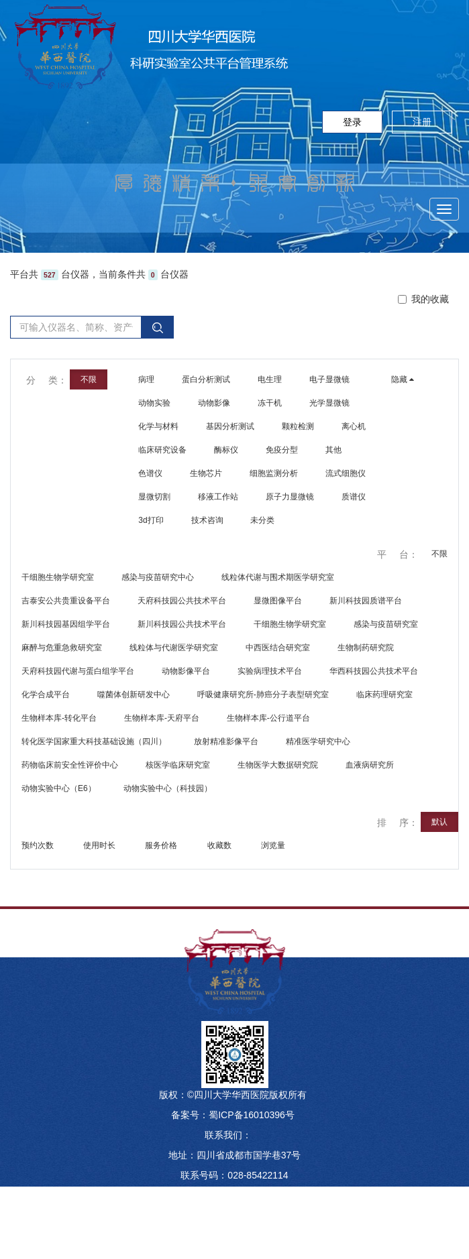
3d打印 (150, 520)
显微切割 (154, 496)
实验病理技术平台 (270, 671)
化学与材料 (158, 426)
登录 (352, 122)
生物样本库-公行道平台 (268, 718)
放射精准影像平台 (226, 741)
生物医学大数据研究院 (278, 765)
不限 (439, 553)
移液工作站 (218, 496)
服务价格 (162, 845)
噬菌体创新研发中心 (133, 694)
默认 (439, 822)
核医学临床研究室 (178, 765)
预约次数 (38, 845)
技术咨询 (207, 520)
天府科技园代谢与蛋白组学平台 (77, 671)
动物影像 (214, 403)
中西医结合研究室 (278, 647)
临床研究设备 (162, 450)
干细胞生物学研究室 (57, 577)
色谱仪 (150, 473)
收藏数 (220, 845)
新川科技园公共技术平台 (182, 624)
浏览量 (274, 845)
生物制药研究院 (365, 647)
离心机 (354, 426)
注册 (422, 122)
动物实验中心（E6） (58, 788)
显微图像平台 (278, 600)
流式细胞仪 (345, 473)
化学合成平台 (45, 694)
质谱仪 (354, 496)
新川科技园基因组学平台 (65, 624)
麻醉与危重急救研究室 (61, 647)
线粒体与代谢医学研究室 (173, 647)
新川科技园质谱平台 (365, 600)
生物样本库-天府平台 (161, 718)
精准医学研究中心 (318, 741)
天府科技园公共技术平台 (182, 600)
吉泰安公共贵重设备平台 (65, 600)
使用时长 (100, 845)
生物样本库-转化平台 (59, 718)
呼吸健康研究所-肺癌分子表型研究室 (263, 694)
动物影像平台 (186, 671)
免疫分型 (282, 450)
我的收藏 (423, 299)
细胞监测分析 (274, 473)
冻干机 (270, 403)
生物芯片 (206, 473)
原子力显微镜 (290, 496)
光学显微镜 (329, 403)
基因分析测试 (230, 426)
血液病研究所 (370, 765)
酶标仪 (226, 450)
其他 (333, 450)
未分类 (262, 520)
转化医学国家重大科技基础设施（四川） (93, 741)
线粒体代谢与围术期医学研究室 (277, 577)
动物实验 (154, 403)
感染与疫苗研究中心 (157, 577)
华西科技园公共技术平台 (373, 671)
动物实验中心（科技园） (167, 788)
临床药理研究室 (384, 694)
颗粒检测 (298, 426)
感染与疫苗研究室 (386, 624)
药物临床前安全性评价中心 (69, 765)
